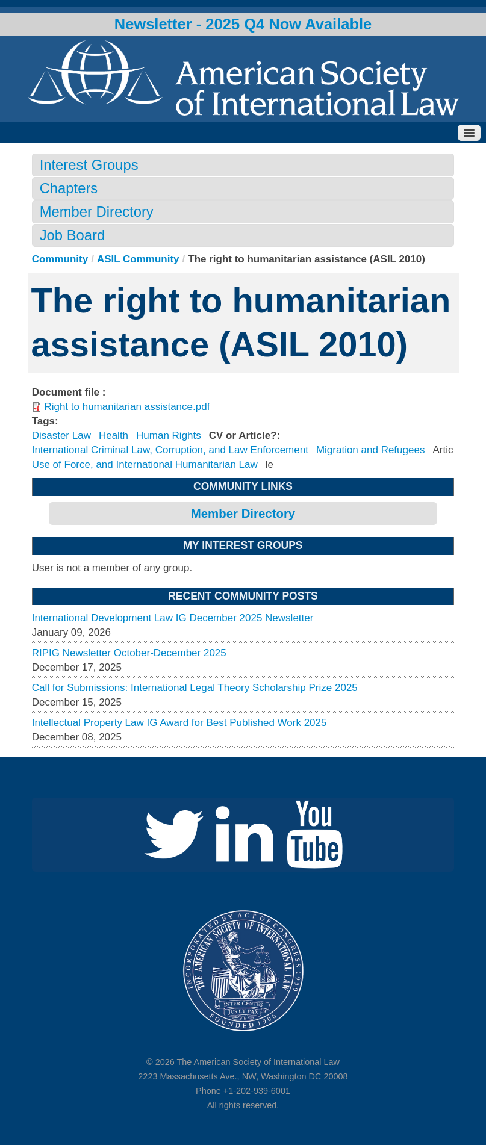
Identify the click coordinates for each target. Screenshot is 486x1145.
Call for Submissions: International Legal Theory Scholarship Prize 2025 (195, 688)
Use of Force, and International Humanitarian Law (145, 464)
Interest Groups (89, 165)
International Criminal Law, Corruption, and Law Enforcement (170, 450)
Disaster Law (61, 435)
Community (60, 259)
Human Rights (168, 435)
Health (113, 435)
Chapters (69, 188)
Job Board (72, 235)
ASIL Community (138, 259)
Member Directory (97, 211)
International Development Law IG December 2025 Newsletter (173, 618)
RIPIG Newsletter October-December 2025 (129, 653)
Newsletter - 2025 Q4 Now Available (243, 24)
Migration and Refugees (370, 450)
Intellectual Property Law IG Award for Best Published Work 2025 (179, 722)
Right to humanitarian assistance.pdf (127, 406)
